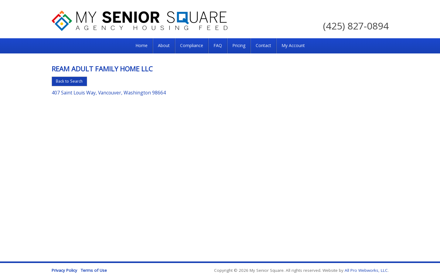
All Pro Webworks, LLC (366, 270)
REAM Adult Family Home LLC (102, 68)
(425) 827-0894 (356, 25)
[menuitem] (141, 45)
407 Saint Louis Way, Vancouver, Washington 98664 (109, 92)
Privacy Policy (64, 270)
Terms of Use (94, 270)
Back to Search (69, 81)
